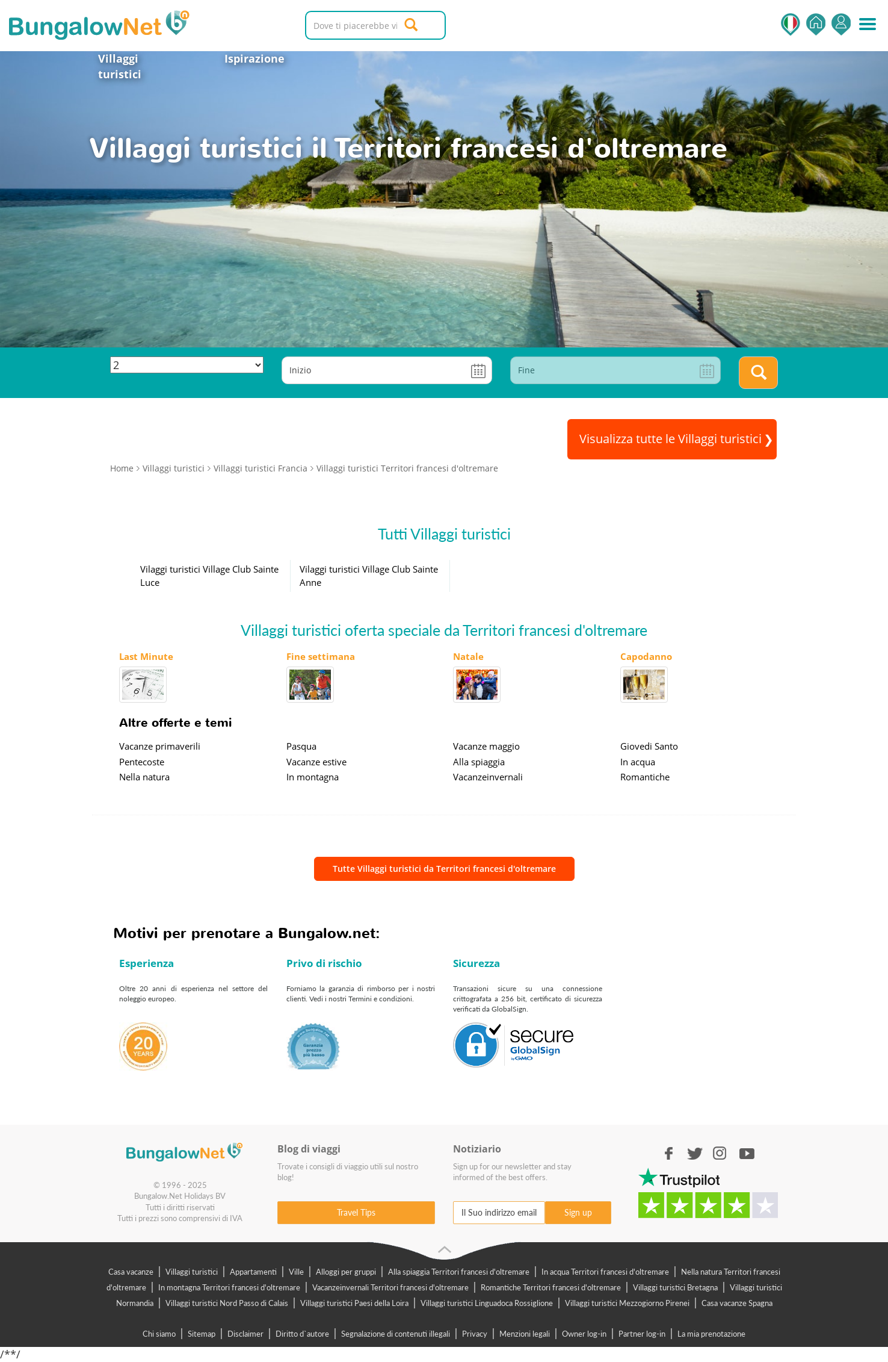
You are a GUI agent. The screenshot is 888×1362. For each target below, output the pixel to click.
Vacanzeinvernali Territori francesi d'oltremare (390, 1287)
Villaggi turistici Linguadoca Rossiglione (487, 1303)
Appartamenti (253, 1271)
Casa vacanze (130, 1271)
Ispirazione (254, 58)
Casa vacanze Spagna (736, 1303)
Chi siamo (159, 1334)
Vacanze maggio (486, 746)
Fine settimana (320, 656)
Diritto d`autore (302, 1334)
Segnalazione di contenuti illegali (395, 1334)
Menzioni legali (524, 1334)
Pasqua (301, 746)
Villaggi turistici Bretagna (675, 1287)
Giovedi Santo (649, 746)
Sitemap (201, 1334)
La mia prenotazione (711, 1334)
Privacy (474, 1334)
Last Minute (146, 656)
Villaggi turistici (119, 66)
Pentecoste (141, 762)
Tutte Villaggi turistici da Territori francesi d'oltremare (444, 868)
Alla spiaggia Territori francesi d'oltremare (458, 1271)
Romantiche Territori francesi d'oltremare (551, 1287)
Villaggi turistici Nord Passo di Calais (226, 1303)
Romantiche (645, 777)
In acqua (637, 762)
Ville (296, 1271)
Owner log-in (584, 1334)
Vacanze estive (316, 762)
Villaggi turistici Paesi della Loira (354, 1303)
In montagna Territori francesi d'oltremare (229, 1287)
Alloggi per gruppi (346, 1271)
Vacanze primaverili (159, 746)
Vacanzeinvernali (488, 777)
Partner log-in (641, 1334)
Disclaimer (245, 1334)
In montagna (312, 777)
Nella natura (144, 777)
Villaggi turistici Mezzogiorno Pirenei (627, 1303)
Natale (468, 656)
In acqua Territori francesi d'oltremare (605, 1271)
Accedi (841, 24)
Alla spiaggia (479, 762)
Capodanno (646, 656)
